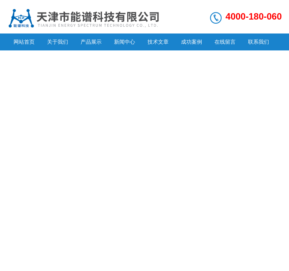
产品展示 (91, 42)
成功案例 (191, 42)
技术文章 (158, 42)
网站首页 (24, 42)
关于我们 (57, 42)
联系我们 (258, 42)
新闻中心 (124, 42)
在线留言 (225, 42)
